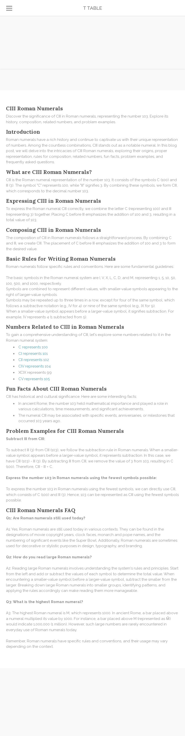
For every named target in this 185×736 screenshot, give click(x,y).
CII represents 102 (33, 360)
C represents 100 (33, 347)
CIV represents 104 (34, 366)
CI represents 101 (33, 353)
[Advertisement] (92, 35)
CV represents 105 (34, 379)
